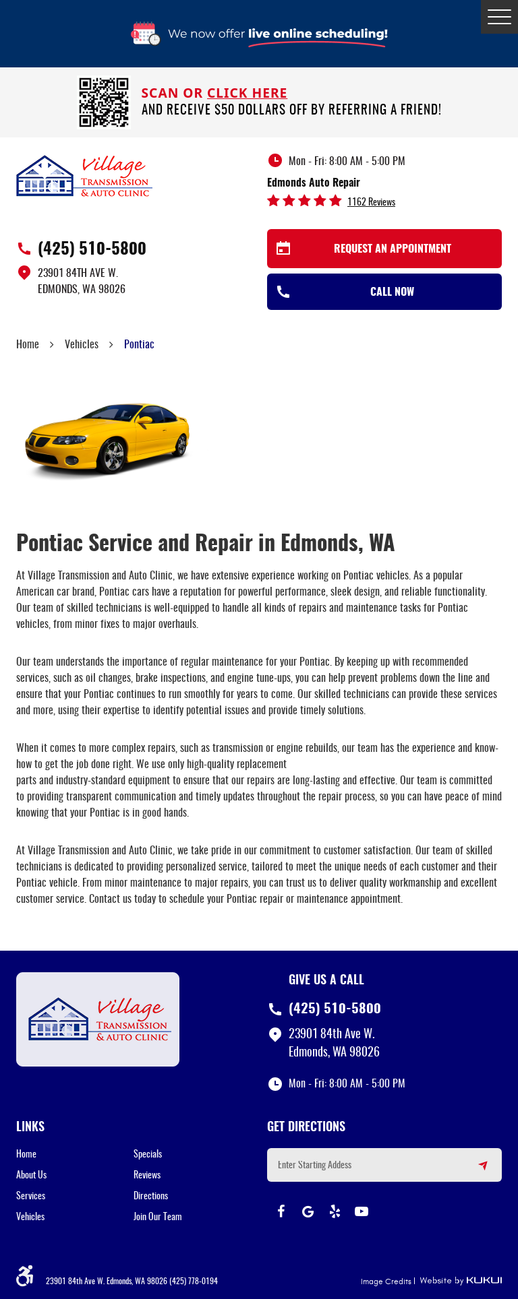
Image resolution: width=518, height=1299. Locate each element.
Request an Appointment (392, 249)
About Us (31, 1175)
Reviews (147, 1175)
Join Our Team (158, 1217)
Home (27, 345)
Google (307, 1211)
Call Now (392, 292)
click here (247, 93)
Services (30, 1196)
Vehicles (81, 345)
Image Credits (386, 1281)
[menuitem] (75, 1155)
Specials (148, 1155)
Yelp (334, 1211)
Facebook (280, 1211)
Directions (151, 1196)
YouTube (361, 1211)
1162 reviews (371, 203)
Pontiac (139, 345)
